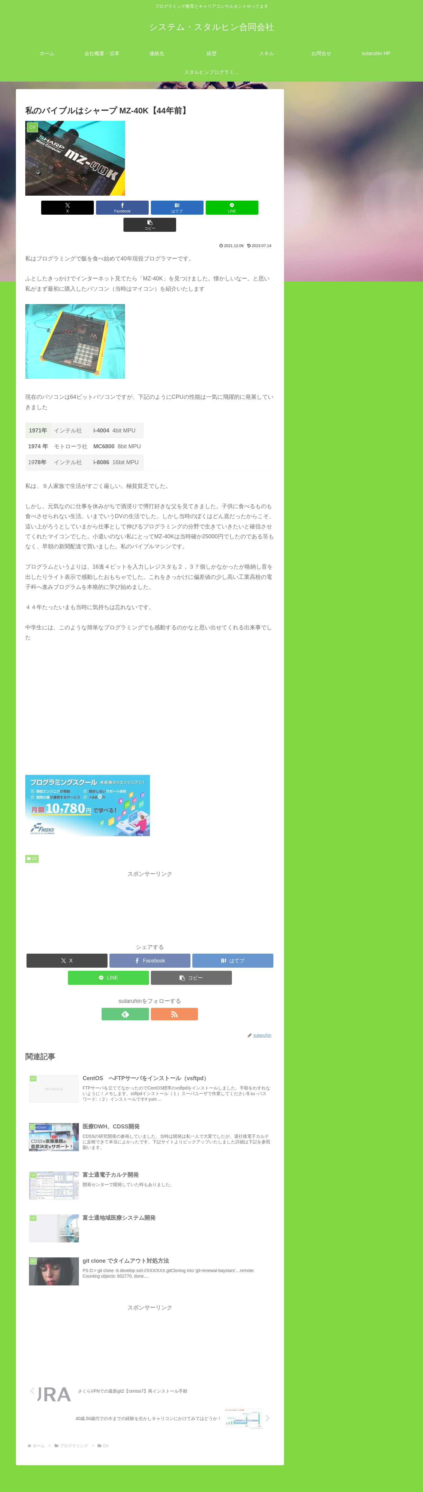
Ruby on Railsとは (336, 716)
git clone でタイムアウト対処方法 (361, 534)
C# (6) (321, 514)
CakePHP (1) (329, 584)
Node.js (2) (327, 615)
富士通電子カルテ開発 (347, 554)
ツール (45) (322, 473)
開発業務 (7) (323, 857)
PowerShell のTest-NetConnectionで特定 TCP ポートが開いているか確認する (348, 1024)
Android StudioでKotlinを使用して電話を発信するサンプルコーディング (348, 971)
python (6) (326, 635)
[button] (233, 208)
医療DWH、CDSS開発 (347, 564)
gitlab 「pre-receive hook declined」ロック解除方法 (348, 1050)
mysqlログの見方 (334, 685)
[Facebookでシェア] (108, 208)
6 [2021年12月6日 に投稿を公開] (303, 1116)
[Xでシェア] (66, 208)
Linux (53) (320, 453)
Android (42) (328, 494)
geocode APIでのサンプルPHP (351, 736)
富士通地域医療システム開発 (355, 574)
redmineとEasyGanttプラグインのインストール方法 (346, 945)
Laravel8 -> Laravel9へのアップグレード (364, 746)
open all (306, 433)
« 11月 (304, 1163)
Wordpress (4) (331, 655)
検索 (302, 877)
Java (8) (323, 595)
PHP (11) (324, 625)
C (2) (319, 504)
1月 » (324, 1163)
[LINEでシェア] (192, 208)
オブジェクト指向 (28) (341, 665)
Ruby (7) (324, 645)
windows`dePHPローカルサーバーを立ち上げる (346, 997)
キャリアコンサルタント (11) (344, 463)
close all (330, 433)
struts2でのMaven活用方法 (347, 837)
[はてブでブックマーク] (150, 208)
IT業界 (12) (321, 443)
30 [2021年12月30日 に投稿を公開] (348, 1147)
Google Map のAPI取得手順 (347, 726)
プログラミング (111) (335, 483)
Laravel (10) (328, 605)
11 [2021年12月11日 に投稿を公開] (378, 1116)
